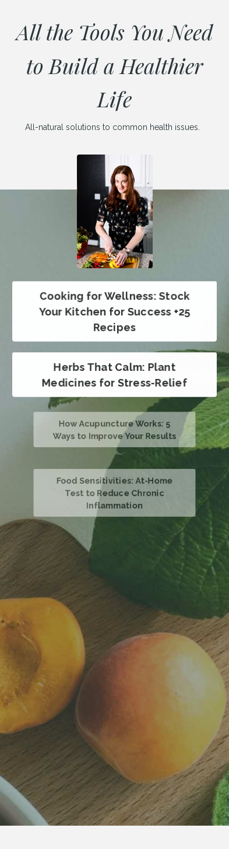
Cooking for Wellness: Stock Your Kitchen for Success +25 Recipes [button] (114, 311)
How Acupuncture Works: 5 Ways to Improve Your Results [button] (114, 430)
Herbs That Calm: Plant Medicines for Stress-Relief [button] (114, 374)
